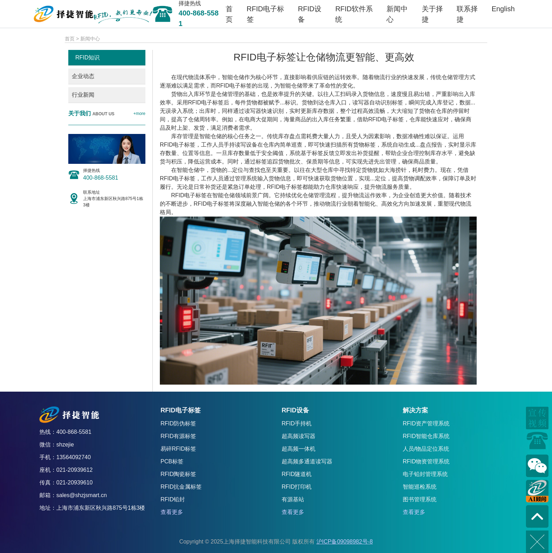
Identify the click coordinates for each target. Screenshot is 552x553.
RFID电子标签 (234, 86)
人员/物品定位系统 (426, 449)
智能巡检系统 (420, 487)
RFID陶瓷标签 (178, 474)
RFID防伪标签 (178, 423)
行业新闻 (83, 95)
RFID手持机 (297, 423)
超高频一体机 (298, 449)
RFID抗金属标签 (181, 487)
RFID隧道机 (297, 474)
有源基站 (293, 499)
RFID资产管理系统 (426, 423)
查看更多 (172, 512)
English (503, 9)
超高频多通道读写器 (307, 461)
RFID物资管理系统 (426, 461)
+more (139, 113)
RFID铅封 (173, 499)
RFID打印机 (297, 487)
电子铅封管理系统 (425, 474)
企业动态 (83, 76)
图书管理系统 (420, 499)
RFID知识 (87, 57)
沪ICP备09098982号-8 (344, 542)
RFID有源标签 (178, 436)
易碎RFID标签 (178, 449)
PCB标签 (172, 461)
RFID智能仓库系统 (426, 436)
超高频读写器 (298, 436)
